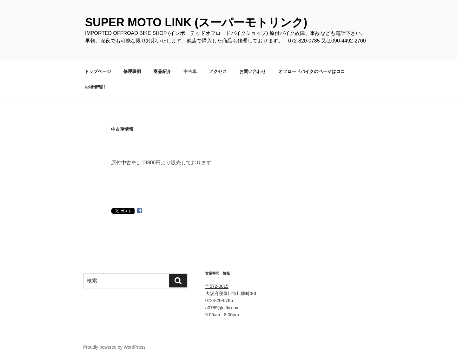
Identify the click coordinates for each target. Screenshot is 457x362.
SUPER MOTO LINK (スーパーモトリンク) (196, 22)
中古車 (190, 71)
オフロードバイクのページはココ (311, 71)
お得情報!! (94, 86)
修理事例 (132, 71)
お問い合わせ (252, 71)
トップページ (97, 71)
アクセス (218, 71)
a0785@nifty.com (222, 307)
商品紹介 (162, 71)
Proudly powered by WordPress (114, 347)
